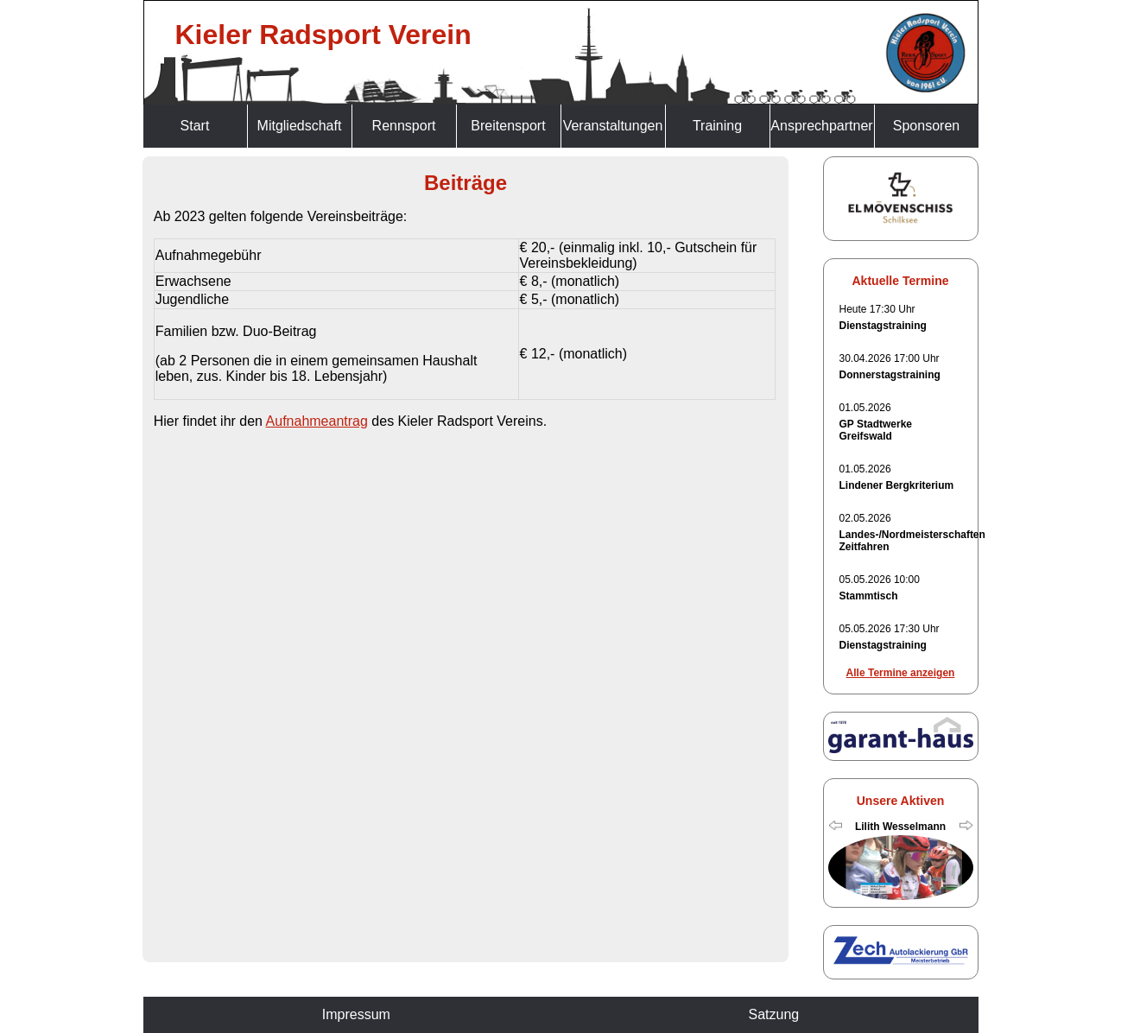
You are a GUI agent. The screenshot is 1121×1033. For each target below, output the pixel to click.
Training (717, 125)
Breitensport (508, 125)
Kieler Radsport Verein (323, 34)
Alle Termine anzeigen (900, 673)
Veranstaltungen (613, 125)
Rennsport (404, 125)
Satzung (773, 1014)
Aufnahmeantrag (317, 421)
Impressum (356, 1014)
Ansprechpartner (821, 125)
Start (195, 125)
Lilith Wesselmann (900, 827)
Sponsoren (926, 125)
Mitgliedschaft (299, 125)
